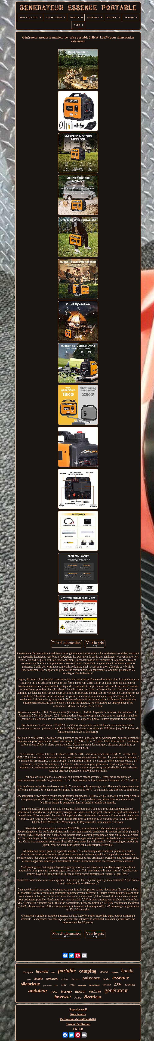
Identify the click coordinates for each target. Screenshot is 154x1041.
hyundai (42, 972)
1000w (106, 979)
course (104, 972)
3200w (77, 997)
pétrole (107, 984)
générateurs (47, 985)
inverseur (63, 996)
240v (63, 984)
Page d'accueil (78, 1009)
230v (118, 984)
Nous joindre (78, 1014)
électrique (93, 997)
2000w (54, 991)
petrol (29, 979)
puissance (91, 977)
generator (82, 985)
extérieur (130, 984)
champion (28, 972)
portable (67, 971)
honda (127, 971)
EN (75, 1029)
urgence (115, 972)
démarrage (94, 985)
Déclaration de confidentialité (78, 1019)
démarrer (75, 979)
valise (95, 992)
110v (56, 985)
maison (64, 979)
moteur (80, 991)
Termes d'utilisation (78, 1024)
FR (81, 1029)
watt (53, 972)
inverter (66, 991)
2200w (72, 985)
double (38, 978)
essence (120, 977)
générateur (116, 990)
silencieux (30, 983)
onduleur (37, 990)
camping (87, 971)
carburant (52, 978)
